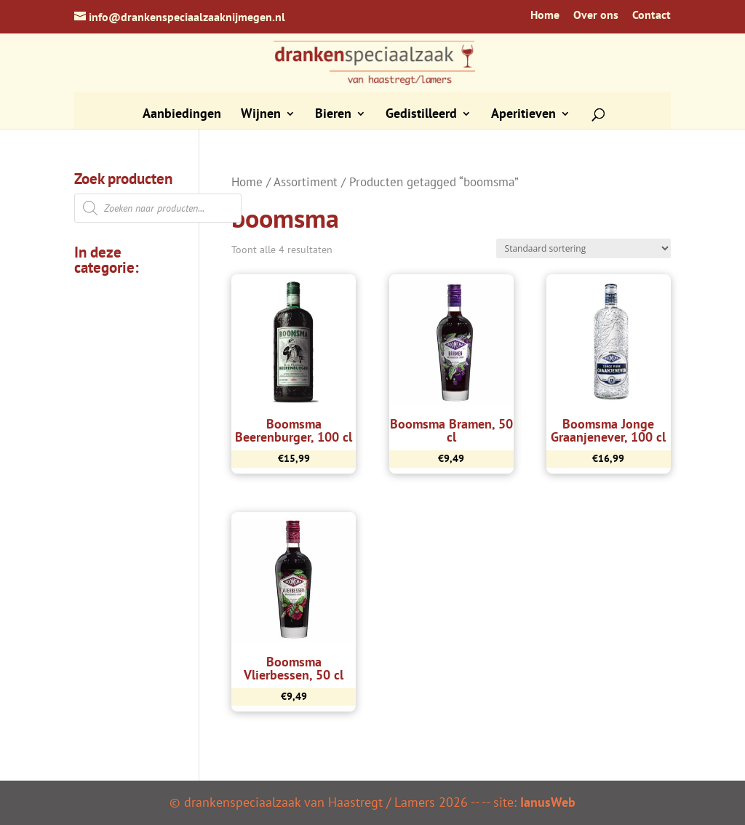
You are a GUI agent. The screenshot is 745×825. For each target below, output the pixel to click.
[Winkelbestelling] (583, 248)
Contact (651, 15)
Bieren (333, 114)
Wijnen (261, 114)
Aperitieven (523, 114)
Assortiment (306, 182)
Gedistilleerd (421, 114)
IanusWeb (547, 802)
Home (544, 15)
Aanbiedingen (182, 114)
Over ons (595, 15)
